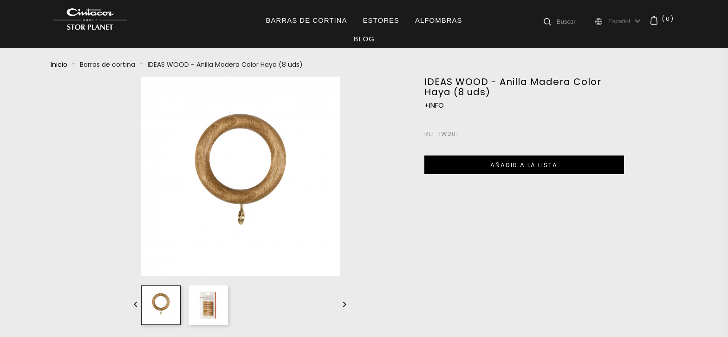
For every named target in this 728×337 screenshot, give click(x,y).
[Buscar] (575, 21)
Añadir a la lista (524, 165)
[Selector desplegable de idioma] (625, 21)
